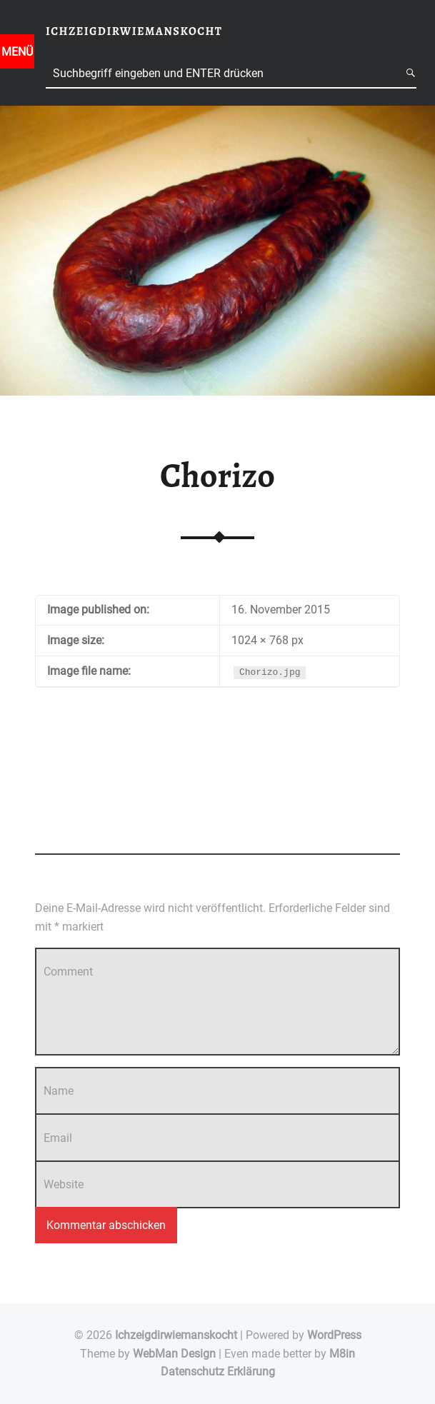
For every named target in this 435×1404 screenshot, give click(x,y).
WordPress (334, 1335)
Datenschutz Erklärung (218, 1371)
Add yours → (62, 833)
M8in (342, 1353)
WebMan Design (174, 1353)
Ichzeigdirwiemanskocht (176, 1335)
